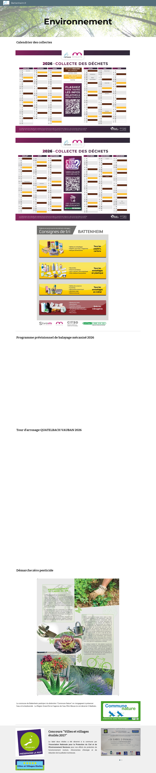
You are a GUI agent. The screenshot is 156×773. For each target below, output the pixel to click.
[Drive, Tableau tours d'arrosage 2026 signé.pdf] (78, 500)
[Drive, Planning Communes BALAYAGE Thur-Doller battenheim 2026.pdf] (78, 383)
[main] (78, 21)
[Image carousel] (121, 744)
